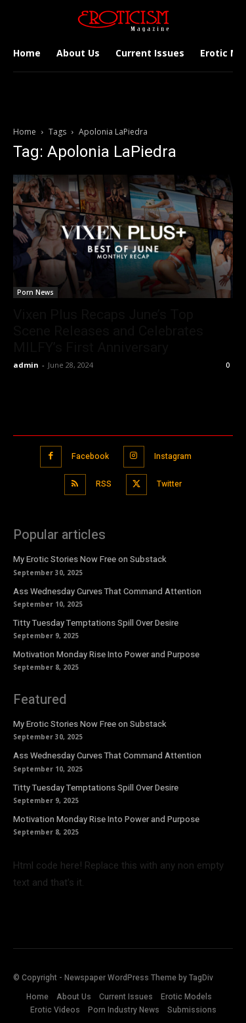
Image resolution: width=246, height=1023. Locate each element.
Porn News (35, 292)
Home (24, 131)
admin (26, 365)
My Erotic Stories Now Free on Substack (90, 559)
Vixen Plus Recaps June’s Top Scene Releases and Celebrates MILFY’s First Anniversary (108, 331)
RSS (104, 484)
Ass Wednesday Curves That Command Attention (107, 591)
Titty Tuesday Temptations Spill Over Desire (95, 623)
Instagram (173, 456)
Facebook (90, 456)
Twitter (169, 484)
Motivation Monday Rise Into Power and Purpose (106, 654)
